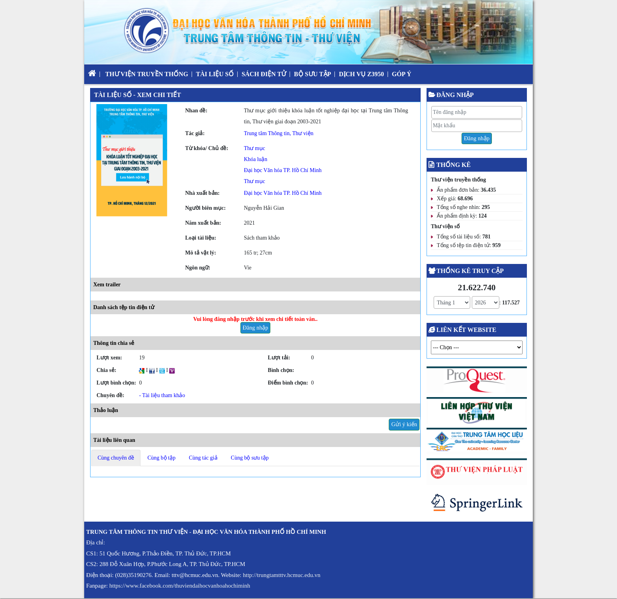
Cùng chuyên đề (116, 458)
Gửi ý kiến (404, 424)
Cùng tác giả (203, 458)
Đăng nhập (255, 327)
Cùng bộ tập (161, 458)
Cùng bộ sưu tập (250, 458)
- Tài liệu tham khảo (162, 395)
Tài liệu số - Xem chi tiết (137, 95)
